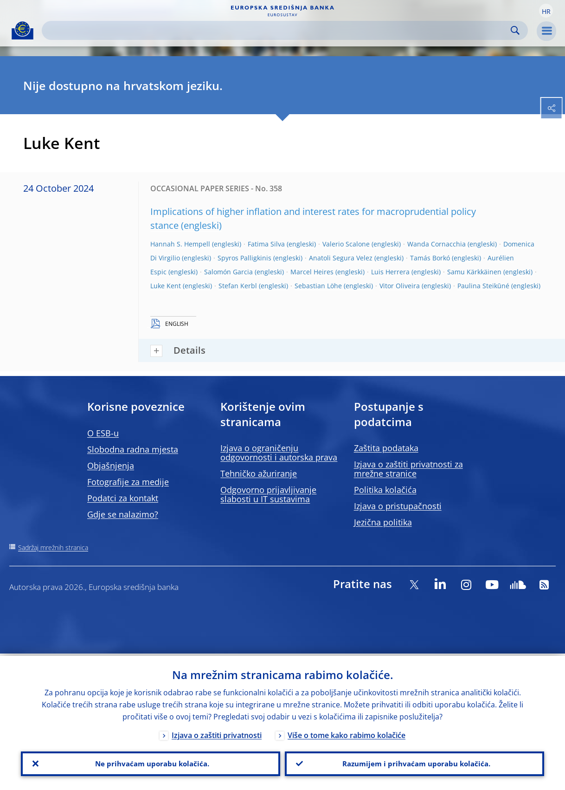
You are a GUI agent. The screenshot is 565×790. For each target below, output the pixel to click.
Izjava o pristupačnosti (398, 506)
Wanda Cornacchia (436, 244)
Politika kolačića (385, 489)
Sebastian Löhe (318, 285)
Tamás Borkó (430, 257)
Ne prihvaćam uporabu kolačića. (150, 763)
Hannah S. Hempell (180, 244)
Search (515, 30)
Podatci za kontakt (122, 498)
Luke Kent (165, 285)
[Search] (277, 30)
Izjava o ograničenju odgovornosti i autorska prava (278, 452)
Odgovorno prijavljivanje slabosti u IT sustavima (268, 494)
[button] (546, 11)
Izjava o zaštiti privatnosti (217, 733)
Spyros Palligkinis (244, 257)
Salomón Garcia (228, 271)
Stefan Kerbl (237, 285)
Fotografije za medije (128, 481)
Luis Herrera (390, 271)
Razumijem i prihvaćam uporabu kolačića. (414, 763)
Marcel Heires (312, 271)
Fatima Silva (266, 244)
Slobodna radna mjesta (132, 449)
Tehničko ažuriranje (258, 473)
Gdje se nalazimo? (122, 514)
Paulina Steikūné (483, 285)
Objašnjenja (110, 465)
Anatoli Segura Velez (340, 257)
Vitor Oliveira (399, 285)
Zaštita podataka (386, 447)
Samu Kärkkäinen (474, 271)
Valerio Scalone (346, 244)
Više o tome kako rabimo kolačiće (346, 733)
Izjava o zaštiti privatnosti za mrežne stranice (408, 469)
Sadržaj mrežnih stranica (53, 547)
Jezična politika (383, 522)
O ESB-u (103, 433)
